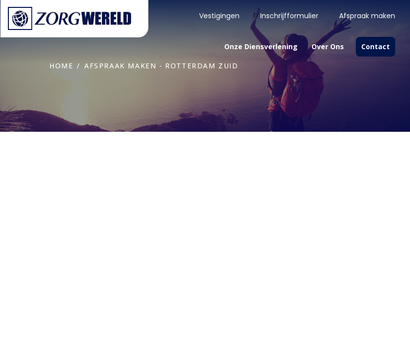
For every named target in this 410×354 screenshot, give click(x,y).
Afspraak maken (367, 16)
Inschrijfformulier (289, 16)
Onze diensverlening (261, 46)
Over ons (327, 46)
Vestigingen (219, 16)
